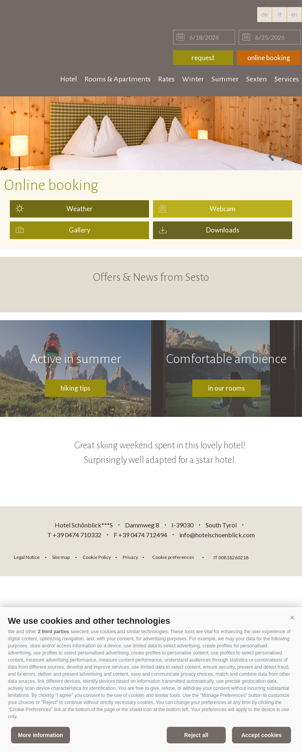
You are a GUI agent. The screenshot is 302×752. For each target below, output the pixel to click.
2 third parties (53, 631)
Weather (79, 209)
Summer (225, 79)
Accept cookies (261, 735)
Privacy (130, 557)
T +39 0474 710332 (74, 534)
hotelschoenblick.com (52, 23)
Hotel (68, 79)
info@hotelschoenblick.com (217, 534)
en (294, 16)
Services (286, 79)
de (264, 14)
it (280, 14)
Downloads (222, 230)
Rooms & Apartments (118, 79)
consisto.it (275, 556)
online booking (268, 57)
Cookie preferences (173, 557)
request (203, 57)
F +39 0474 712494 (141, 534)
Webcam (223, 209)
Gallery (79, 230)
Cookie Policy (97, 557)
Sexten (256, 79)
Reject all (196, 735)
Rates (166, 79)
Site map (61, 557)
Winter (193, 79)
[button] (292, 618)
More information (40, 735)
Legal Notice (27, 557)
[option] (151, 133)
